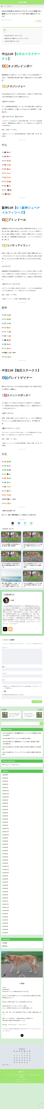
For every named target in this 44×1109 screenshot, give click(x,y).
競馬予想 (11, 529)
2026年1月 (5, 788)
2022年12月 (5, 905)
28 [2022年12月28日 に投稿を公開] (19, 1063)
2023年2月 (5, 899)
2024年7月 (5, 845)
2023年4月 (5, 893)
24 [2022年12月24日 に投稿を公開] (27, 1061)
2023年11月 (5, 870)
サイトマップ (7, 1076)
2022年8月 (5, 918)
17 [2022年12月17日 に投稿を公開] (27, 1059)
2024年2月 (5, 861)
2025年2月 (5, 823)
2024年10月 (5, 835)
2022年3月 (5, 934)
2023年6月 (5, 886)
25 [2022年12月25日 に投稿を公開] (29, 1061)
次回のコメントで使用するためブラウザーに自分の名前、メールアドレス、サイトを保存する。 (22, 687)
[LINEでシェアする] (31, 524)
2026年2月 (5, 785)
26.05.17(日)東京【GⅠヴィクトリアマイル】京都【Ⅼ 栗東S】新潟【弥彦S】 (21, 754)
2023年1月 (5, 902)
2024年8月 (5, 842)
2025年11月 (5, 794)
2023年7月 (5, 883)
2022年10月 (5, 912)
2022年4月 (5, 931)
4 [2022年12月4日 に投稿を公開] (29, 1055)
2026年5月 (5, 775)
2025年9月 (5, 800)
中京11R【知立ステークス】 (12, 41)
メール (4, 673)
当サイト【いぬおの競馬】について (19, 1076)
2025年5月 (5, 813)
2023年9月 (5, 877)
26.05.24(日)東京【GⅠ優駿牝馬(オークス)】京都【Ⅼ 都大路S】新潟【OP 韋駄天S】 (20, 743)
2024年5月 (5, 851)
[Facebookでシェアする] (19, 524)
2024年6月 (5, 848)
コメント (5, 647)
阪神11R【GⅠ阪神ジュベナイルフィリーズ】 (16, 38)
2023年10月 (5, 874)
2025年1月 (5, 826)
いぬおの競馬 (22, 2)
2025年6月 (5, 810)
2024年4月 (5, 854)
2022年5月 (5, 928)
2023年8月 (5, 880)
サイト (4, 680)
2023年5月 (5, 889)
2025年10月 (5, 797)
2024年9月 (5, 839)
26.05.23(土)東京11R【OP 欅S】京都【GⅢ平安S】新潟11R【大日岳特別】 (21, 748)
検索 (41, 723)
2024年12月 (5, 829)
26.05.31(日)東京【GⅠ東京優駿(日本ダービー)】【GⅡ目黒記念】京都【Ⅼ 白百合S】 (21, 734)
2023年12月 (5, 867)
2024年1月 (5, 864)
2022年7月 (5, 921)
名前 (4, 667)
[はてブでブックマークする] (25, 524)
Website (10, 632)
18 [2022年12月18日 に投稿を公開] (29, 1059)
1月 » (7, 1066)
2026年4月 (5, 778)
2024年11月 (5, 832)
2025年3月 (5, 820)
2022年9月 (5, 915)
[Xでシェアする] (13, 524)
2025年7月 (5, 807)
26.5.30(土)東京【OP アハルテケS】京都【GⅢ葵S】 (16, 738)
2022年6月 (5, 924)
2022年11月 (5, 908)
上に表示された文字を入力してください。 (13, 695)
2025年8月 (5, 804)
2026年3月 (5, 781)
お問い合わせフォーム (34, 1076)
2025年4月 (5, 816)
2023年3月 (5, 896)
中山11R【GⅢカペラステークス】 (14, 35)
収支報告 (4, 944)
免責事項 (22, 1078)
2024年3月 (5, 858)
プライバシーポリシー (21, 1080)
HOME (22, 1073)
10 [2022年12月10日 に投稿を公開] (27, 1057)
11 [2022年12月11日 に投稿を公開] (29, 1057)
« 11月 (3, 1066)
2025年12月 (5, 791)
